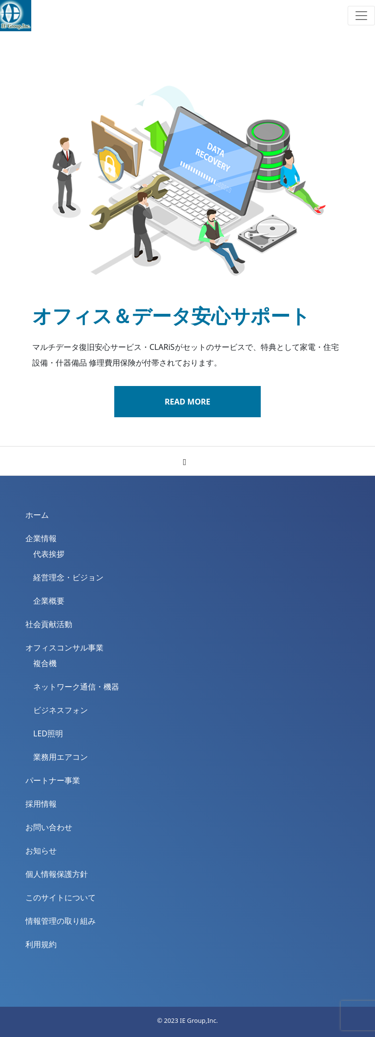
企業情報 (41, 538)
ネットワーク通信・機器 (76, 686)
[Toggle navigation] (361, 15)
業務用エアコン (60, 757)
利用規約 (41, 944)
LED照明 (48, 733)
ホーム (37, 514)
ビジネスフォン (60, 710)
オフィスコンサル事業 (64, 647)
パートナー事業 (52, 780)
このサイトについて (60, 897)
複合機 (45, 663)
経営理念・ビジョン (68, 577)
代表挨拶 (48, 554)
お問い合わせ (48, 827)
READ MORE (187, 401)
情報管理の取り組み (60, 920)
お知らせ (41, 850)
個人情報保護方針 (56, 874)
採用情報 (41, 803)
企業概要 (48, 600)
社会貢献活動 (48, 624)
